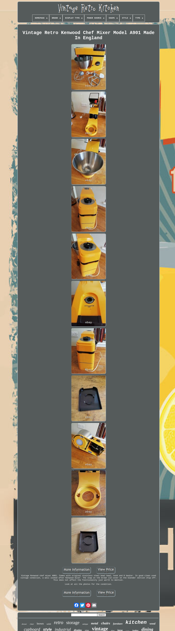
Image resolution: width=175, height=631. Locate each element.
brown (40, 623)
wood (152, 623)
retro (58, 622)
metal (94, 623)
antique (85, 624)
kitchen (136, 622)
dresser (24, 624)
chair (32, 624)
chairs (105, 623)
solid (49, 624)
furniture (118, 623)
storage (73, 622)
